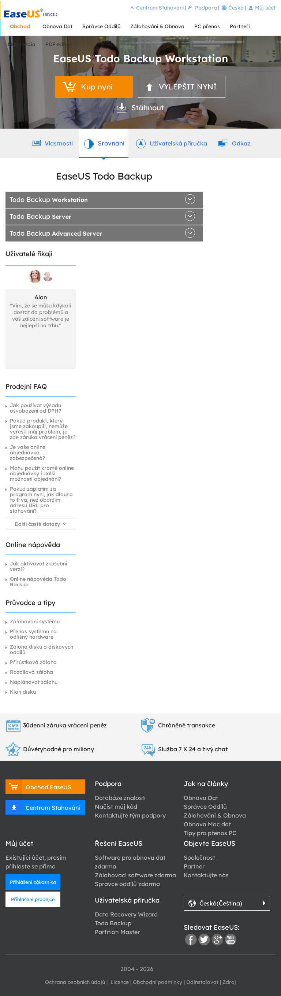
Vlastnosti (51, 143)
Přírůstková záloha (33, 662)
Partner (194, 866)
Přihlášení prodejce (33, 899)
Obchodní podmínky (157, 982)
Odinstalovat (202, 982)
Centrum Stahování (160, 7)
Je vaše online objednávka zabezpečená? (27, 452)
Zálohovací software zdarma (135, 875)
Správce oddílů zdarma (127, 884)
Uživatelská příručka (171, 143)
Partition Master (117, 932)
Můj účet (265, 7)
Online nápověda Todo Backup (38, 582)
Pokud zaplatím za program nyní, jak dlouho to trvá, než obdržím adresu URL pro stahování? (41, 500)
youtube (230, 939)
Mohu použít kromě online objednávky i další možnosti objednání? (42, 473)
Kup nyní (97, 86)
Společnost (199, 857)
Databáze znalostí (120, 797)
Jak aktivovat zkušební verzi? (38, 566)
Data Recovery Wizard (126, 914)
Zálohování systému (35, 621)
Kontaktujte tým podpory (130, 815)
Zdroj (229, 982)
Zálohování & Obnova (157, 26)
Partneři (240, 26)
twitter (204, 939)
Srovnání (103, 143)
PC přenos (207, 26)
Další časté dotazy (37, 524)
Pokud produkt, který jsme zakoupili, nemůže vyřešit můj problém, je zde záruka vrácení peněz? (42, 428)
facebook (191, 939)
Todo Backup (49, 199)
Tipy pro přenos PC (210, 833)
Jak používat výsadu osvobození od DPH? (35, 408)
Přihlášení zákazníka (33, 882)
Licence (119, 982)
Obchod (20, 26)
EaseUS (30, 13)
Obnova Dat (57, 26)
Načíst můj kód (116, 806)
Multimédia (21, 44)
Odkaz (233, 143)
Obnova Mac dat (207, 824)
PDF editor (58, 44)
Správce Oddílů (101, 26)
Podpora (206, 7)
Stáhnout (147, 107)
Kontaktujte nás (206, 875)
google (217, 939)
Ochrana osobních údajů (75, 982)
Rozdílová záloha (31, 672)
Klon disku (23, 692)
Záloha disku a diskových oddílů (41, 649)
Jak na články (206, 783)
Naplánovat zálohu (33, 682)
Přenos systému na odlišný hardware (33, 634)
